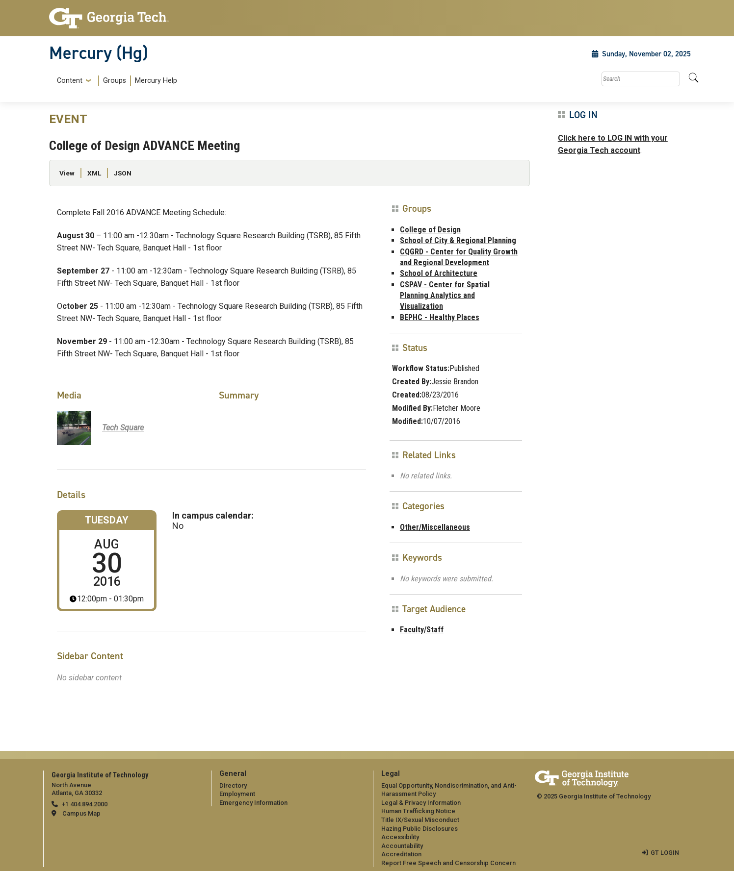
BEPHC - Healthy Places (439, 317)
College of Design (430, 229)
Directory (233, 785)
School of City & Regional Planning (458, 240)
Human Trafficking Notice (418, 811)
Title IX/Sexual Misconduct (420, 819)
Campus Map (81, 813)
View (67, 173)
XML (94, 173)
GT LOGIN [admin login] (665, 852)
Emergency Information (253, 802)
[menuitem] (115, 81)
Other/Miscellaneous (435, 527)
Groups (114, 80)
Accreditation (401, 854)
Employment (237, 793)
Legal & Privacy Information (421, 802)
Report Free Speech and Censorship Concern (448, 863)
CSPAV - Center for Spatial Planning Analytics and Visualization (445, 295)
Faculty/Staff (422, 629)
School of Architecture (438, 273)
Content (69, 81)
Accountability (402, 845)
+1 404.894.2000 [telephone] (84, 804)
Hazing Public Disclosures (419, 828)
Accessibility (400, 837)
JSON (122, 173)
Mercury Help (156, 80)
